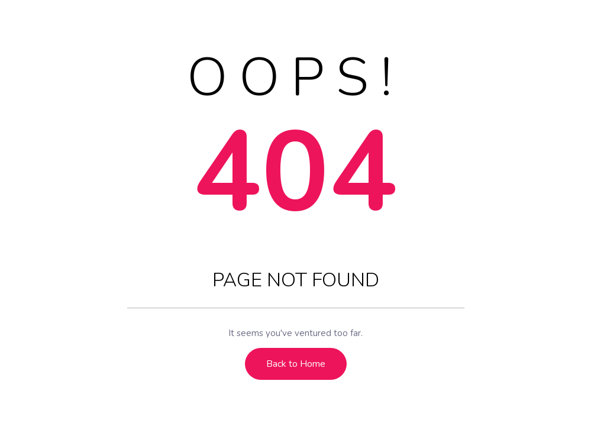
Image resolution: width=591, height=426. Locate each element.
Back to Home (295, 363)
